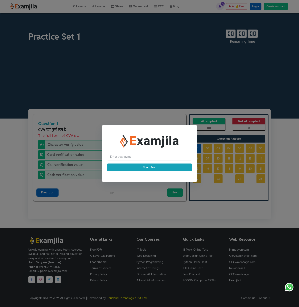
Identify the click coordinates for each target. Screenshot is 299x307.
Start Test (150, 167)
